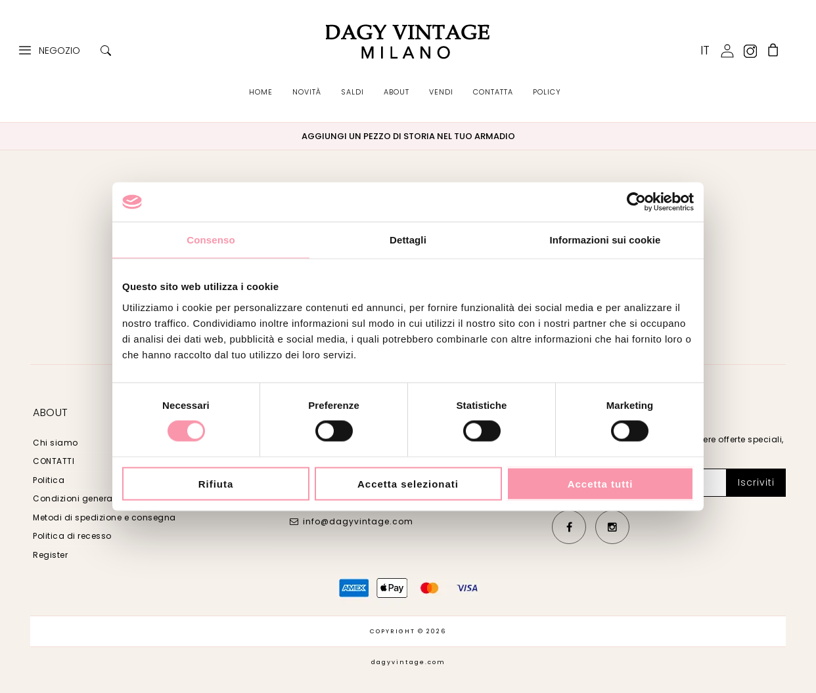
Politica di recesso (72, 535)
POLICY (547, 92)
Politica (48, 480)
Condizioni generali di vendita (98, 498)
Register (50, 554)
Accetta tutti (600, 483)
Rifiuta (216, 483)
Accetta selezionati (408, 483)
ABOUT (396, 92)
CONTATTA (493, 92)
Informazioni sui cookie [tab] (605, 239)
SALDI (352, 92)
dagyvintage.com (408, 662)
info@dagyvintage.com (358, 521)
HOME (261, 92)
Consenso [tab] (211, 239)
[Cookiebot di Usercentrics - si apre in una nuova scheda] (636, 202)
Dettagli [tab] (408, 239)
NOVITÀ (306, 92)
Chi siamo (55, 442)
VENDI (441, 92)
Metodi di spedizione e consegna (104, 517)
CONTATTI (53, 461)
